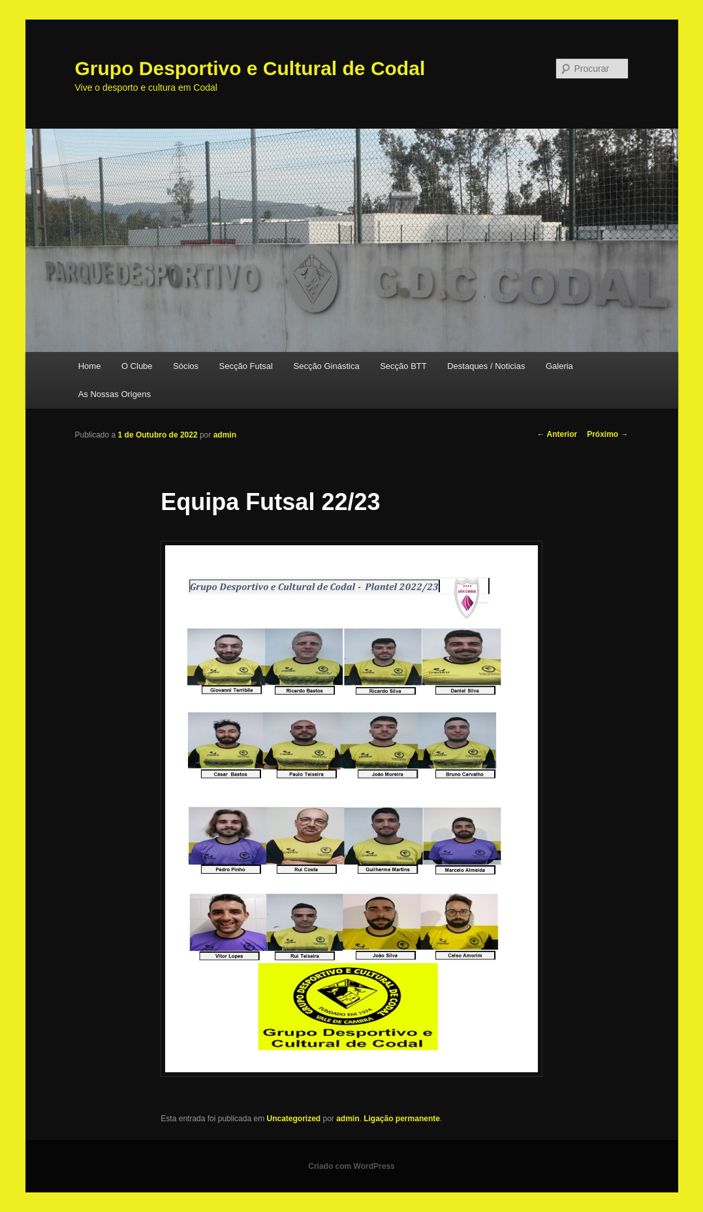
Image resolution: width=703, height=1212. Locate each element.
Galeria (559, 366)
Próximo (607, 434)
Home (89, 366)
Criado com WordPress (351, 1166)
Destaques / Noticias (486, 366)
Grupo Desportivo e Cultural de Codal (250, 68)
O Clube (137, 366)
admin (224, 434)
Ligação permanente (402, 1118)
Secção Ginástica (326, 366)
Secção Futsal (246, 366)
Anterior (557, 434)
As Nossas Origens (114, 394)
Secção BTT (403, 366)
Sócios (185, 366)
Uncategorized (293, 1118)
